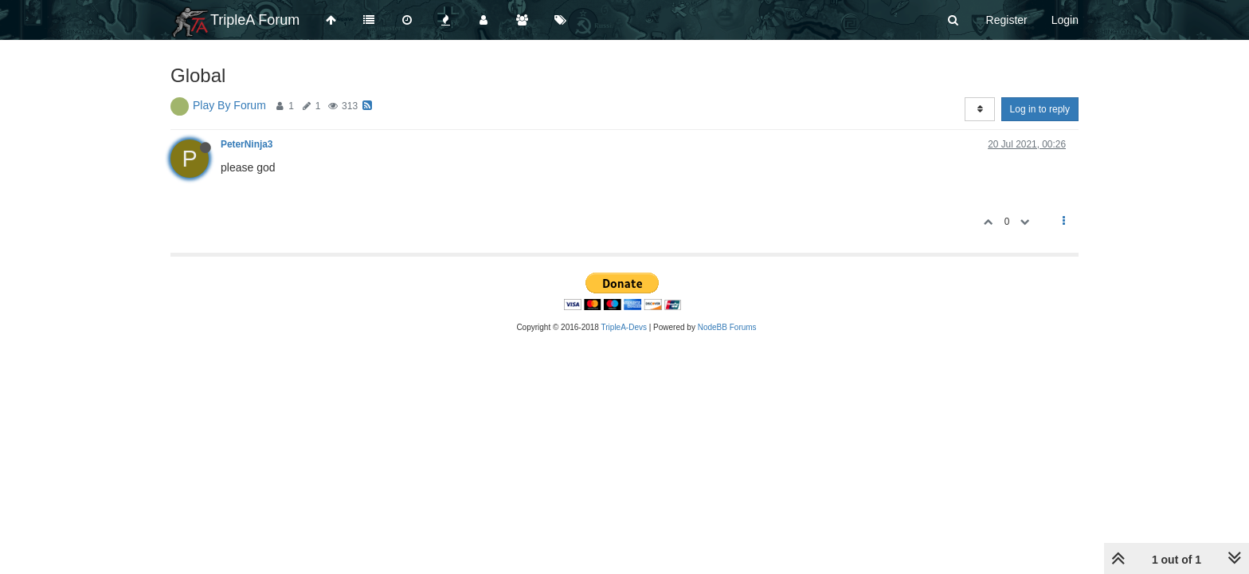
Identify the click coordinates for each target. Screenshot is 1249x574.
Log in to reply (1040, 109)
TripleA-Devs (624, 327)
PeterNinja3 (246, 144)
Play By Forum (229, 105)
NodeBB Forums (727, 327)
